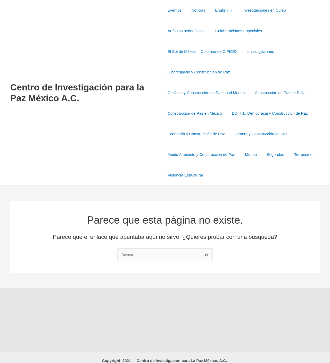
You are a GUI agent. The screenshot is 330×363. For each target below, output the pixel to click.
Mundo (309, 134)
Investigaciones (258, 51)
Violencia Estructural (236, 154)
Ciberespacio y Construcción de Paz (199, 72)
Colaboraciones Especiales (236, 31)
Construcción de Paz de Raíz (193, 92)
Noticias (196, 10)
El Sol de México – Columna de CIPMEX (202, 51)
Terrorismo (202, 154)
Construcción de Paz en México (252, 92)
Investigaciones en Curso (257, 10)
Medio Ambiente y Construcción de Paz (261, 134)
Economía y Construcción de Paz (279, 113)
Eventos (175, 10)
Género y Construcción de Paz (194, 134)
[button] (226, 10)
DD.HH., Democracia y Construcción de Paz (205, 113)
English (219, 10)
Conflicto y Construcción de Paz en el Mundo (276, 72)
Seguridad (176, 154)
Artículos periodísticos (186, 31)
